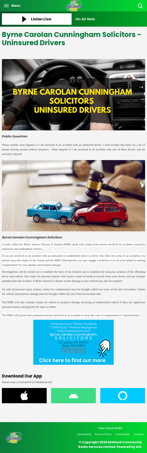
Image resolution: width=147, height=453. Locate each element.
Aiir (138, 447)
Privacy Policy (103, 434)
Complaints (122, 434)
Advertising (84, 434)
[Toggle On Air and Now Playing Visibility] (110, 19)
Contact (139, 434)
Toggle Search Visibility (141, 6)
